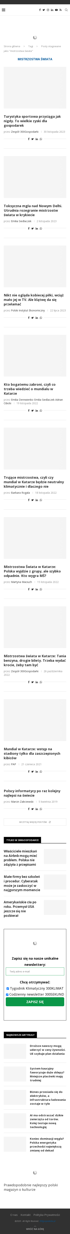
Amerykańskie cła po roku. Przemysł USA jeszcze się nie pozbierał (20, 909)
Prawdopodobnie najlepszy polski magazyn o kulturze (33, 1178)
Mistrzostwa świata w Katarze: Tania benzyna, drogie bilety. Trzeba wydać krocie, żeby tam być (35, 660)
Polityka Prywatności (46, 1215)
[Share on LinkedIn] (37, 139)
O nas (14, 1215)
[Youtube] (56, 9)
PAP (13, 764)
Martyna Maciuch (21, 582)
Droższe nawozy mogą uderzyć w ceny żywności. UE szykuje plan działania (48, 1049)
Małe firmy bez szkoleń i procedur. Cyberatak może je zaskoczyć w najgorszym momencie (22, 883)
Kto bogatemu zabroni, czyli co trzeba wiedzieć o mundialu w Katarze (30, 389)
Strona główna (12, 46)
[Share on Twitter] (32, 139)
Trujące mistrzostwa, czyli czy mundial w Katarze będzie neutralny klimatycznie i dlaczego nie (34, 482)
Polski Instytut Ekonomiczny (28, 310)
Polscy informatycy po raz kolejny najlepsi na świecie (32, 793)
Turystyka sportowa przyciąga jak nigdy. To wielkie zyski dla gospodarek (32, 121)
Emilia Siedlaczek (21, 221)
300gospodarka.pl (47, 1221)
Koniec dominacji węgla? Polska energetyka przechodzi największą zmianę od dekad (47, 1144)
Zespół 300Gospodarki (24, 131)
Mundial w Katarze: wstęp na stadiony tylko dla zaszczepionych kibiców (32, 753)
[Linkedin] (52, 9)
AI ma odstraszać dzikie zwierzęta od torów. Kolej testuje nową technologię (46, 1121)
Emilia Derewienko (22, 399)
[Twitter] (44, 9)
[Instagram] (48, 9)
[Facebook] (40, 9)
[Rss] (61, 9)
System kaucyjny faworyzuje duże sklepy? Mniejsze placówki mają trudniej (47, 1074)
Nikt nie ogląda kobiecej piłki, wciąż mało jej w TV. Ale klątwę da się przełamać (34, 299)
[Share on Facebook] (28, 139)
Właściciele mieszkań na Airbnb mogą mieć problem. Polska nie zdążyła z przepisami (20, 858)
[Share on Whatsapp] (41, 139)
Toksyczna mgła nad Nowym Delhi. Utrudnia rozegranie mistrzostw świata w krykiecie (33, 210)
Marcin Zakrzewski (22, 801)
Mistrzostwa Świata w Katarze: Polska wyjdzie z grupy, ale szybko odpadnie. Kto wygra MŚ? (32, 571)
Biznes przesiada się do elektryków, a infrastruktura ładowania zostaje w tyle (48, 1097)
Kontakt (26, 1215)
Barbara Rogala (20, 492)
